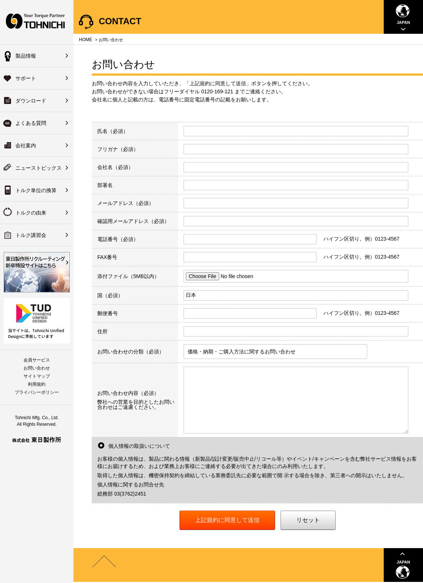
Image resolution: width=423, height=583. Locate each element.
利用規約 (37, 384)
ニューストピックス (38, 168)
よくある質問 (30, 123)
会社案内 (25, 145)
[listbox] (275, 351)
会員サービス (37, 360)
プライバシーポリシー (37, 392)
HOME (85, 39)
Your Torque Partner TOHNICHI (36, 22)
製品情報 (25, 56)
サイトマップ (37, 376)
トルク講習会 (30, 235)
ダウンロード (30, 101)
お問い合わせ (37, 368)
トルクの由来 (30, 213)
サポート (25, 78)
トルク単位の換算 (36, 190)
